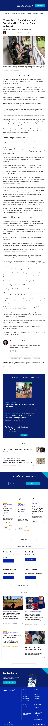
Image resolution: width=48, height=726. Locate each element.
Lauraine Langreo (28, 624)
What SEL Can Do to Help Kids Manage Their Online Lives (33, 649)
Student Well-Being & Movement (12, 18)
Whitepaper (5, 633)
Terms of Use (5, 724)
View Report (24, 435)
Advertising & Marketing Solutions (38, 709)
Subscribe (40, 5)
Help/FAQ (36, 694)
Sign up (33, 483)
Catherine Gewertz (8, 420)
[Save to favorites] (24, 75)
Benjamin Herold (6, 453)
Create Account (9, 682)
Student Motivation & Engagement (37, 355)
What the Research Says (31, 612)
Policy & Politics (16, 13)
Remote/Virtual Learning (15, 355)
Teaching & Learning (26, 13)
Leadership (7, 13)
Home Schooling (36, 358)
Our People (25, 696)
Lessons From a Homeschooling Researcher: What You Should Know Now (17, 461)
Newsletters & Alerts (27, 708)
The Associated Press (7, 623)
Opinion (41, 13)
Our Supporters (26, 698)
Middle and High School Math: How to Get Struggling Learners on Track (37, 509)
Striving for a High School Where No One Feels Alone (19, 405)
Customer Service (37, 696)
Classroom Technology (8, 447)
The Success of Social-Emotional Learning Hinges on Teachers (16, 428)
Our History (25, 694)
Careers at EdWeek (26, 700)
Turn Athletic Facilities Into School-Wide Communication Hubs (22, 513)
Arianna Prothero (11, 32)
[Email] (16, 483)
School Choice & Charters (9, 458)
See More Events (24, 539)
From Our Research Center (27, 413)
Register (5, 527)
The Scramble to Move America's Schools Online (17, 450)
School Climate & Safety (10, 402)
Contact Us (36, 689)
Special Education (7, 504)
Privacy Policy (11, 724)
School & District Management (22, 505)
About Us (25, 689)
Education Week (20, 342)
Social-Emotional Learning (15, 358)
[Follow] (23, 340)
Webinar (5, 506)
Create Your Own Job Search (24, 585)
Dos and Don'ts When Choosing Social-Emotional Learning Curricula (19, 417)
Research (25, 355)
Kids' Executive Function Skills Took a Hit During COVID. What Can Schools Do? (34, 615)
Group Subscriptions (27, 711)
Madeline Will (7, 431)
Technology (35, 13)
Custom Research (38, 719)
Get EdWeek (25, 704)
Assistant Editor (13, 342)
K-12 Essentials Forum (37, 504)
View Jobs (8, 560)
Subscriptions (25, 706)
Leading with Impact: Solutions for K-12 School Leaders (12, 636)
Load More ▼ (24, 664)
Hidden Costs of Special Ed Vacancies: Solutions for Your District (8, 512)
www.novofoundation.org (8, 363)
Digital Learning (27, 358)
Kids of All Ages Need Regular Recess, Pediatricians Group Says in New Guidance (11, 614)
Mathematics (35, 503)
